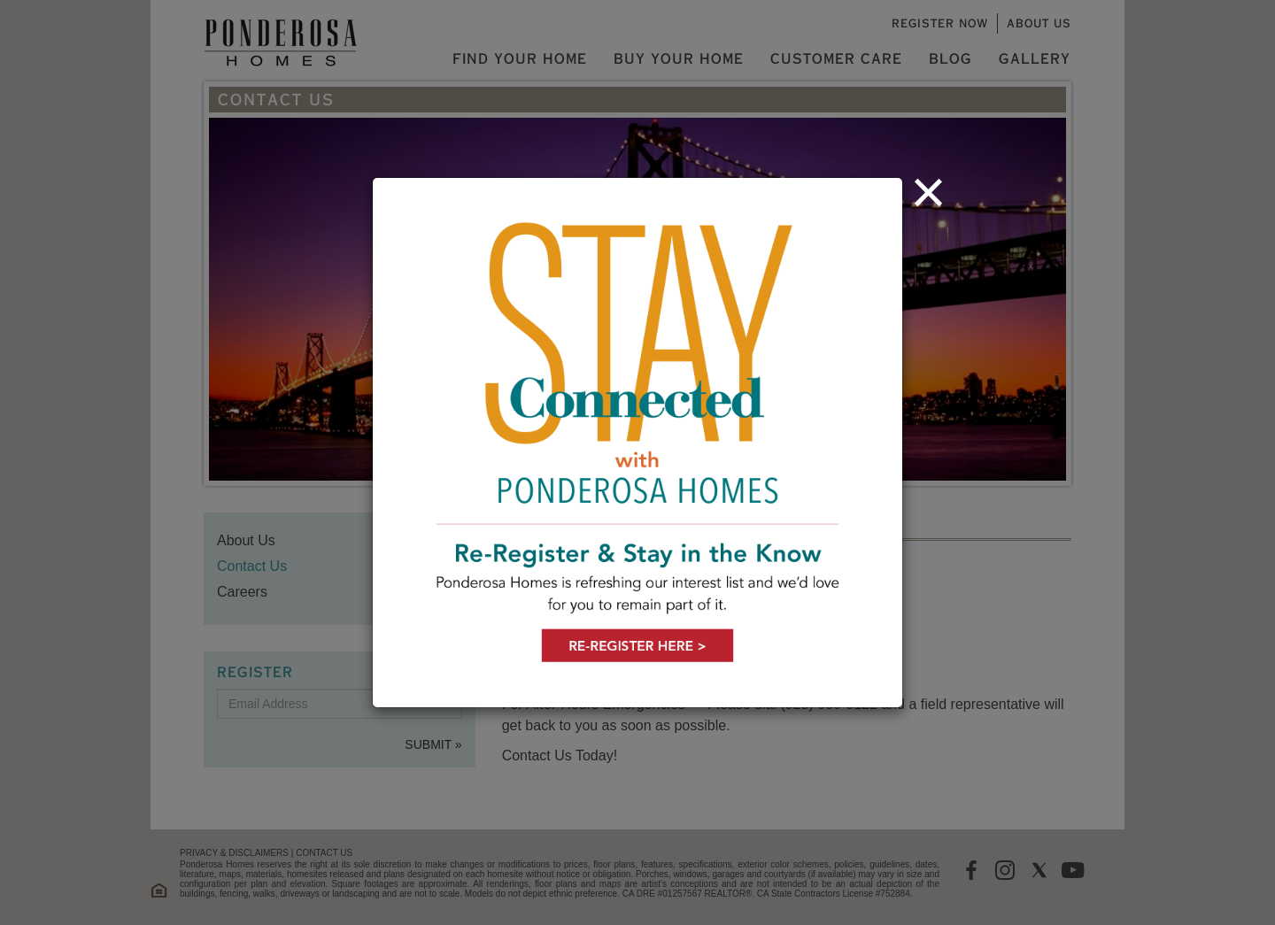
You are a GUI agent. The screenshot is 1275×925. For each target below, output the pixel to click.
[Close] (928, 192)
